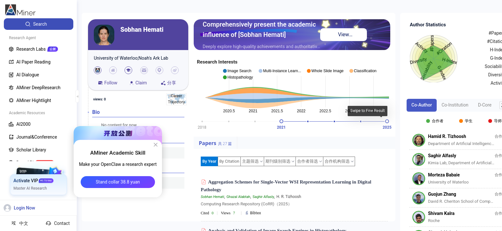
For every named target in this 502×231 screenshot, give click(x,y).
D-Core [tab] (484, 104)
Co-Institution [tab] (454, 104)
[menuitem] (38, 24)
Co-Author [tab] (421, 104)
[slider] (281, 121)
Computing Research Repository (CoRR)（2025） (246, 203)
